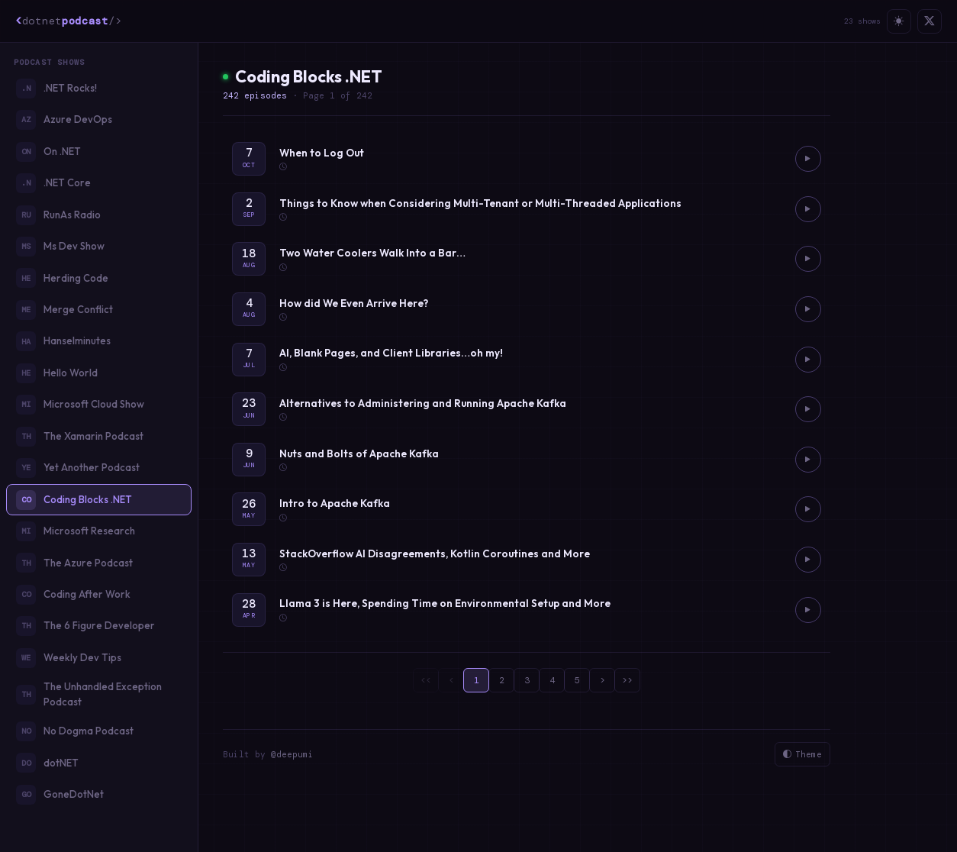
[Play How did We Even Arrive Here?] (808, 309)
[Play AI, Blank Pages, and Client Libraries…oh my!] (808, 360)
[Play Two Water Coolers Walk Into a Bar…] (808, 259)
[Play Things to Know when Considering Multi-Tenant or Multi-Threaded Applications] (808, 209)
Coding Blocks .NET (74, 500)
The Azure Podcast (74, 563)
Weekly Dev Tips (68, 658)
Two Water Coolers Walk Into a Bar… (372, 253)
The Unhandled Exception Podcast (89, 694)
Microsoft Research (75, 531)
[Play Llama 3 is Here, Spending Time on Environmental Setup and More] (808, 610)
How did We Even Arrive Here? (353, 303)
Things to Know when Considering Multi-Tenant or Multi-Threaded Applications (480, 203)
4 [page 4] (552, 680)
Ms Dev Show (60, 247)
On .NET (48, 152)
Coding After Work (73, 595)
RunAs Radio (58, 215)
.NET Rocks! (56, 88)
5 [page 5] (577, 680)
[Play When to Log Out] (808, 159)
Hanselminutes (63, 341)
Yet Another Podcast (78, 468)
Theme (803, 754)
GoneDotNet (60, 795)
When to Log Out (321, 153)
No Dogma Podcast (75, 731)
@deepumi (292, 754)
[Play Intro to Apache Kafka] (808, 509)
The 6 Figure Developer (85, 626)
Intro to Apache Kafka (334, 503)
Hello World (57, 373)
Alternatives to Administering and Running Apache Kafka (422, 403)
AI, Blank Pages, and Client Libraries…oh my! (391, 353)
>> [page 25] (627, 680)
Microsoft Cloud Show (80, 405)
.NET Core (53, 183)
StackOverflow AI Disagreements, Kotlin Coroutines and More (434, 553)
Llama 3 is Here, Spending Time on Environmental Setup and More (445, 603)
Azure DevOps (64, 120)
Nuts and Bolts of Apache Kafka (359, 453)
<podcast (68, 20)
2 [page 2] (501, 680)
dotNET (47, 763)
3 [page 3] (527, 680)
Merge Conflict (64, 310)
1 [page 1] (476, 680)
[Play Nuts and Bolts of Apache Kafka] (808, 460)
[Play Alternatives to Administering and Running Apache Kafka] (808, 409)
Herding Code (62, 278)
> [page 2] (602, 680)
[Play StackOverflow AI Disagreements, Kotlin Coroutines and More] (808, 560)
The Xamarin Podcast (79, 437)
